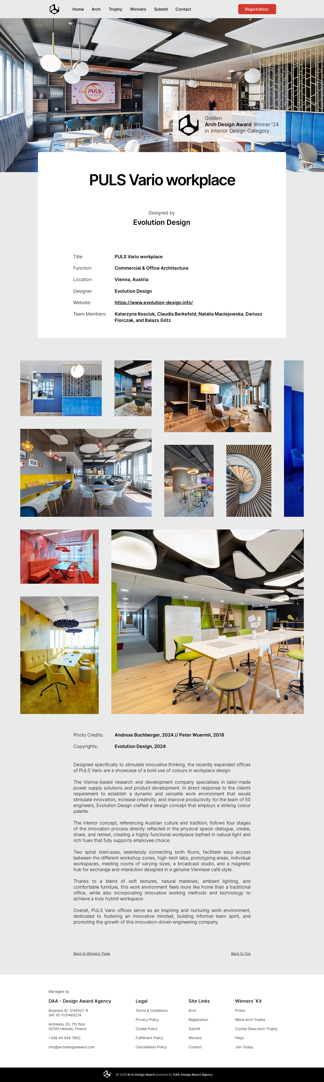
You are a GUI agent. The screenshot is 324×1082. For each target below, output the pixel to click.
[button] (138, 7)
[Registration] (257, 9)
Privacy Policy (147, 1019)
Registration (198, 1019)
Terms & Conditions (152, 1010)
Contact (195, 1047)
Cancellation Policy (151, 1047)
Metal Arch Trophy (250, 1019)
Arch (192, 1010)
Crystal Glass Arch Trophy (256, 1028)
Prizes (240, 1010)
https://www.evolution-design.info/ (154, 302)
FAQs (239, 1038)
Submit (194, 1028)
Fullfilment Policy (149, 1038)
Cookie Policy (147, 1028)
